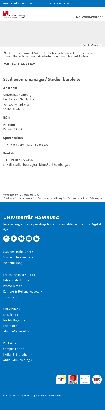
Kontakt (8, 343)
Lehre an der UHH (15, 280)
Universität (10, 309)
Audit (71, 376)
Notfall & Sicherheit (16, 354)
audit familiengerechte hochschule (61, 379)
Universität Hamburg (18, 3)
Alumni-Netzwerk (15, 331)
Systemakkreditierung (97, 376)
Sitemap (94, 198)
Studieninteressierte (16, 257)
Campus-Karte (12, 349)
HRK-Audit (83, 378)
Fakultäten (10, 326)
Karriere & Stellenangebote (21, 292)
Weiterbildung (12, 263)
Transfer (8, 297)
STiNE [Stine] (67, 3)
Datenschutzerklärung (50, 198)
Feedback (9, 198)
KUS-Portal (55, 3)
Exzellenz (9, 315)
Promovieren (11, 286)
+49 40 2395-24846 (21, 160)
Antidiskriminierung (16, 360)
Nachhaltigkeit (13, 320)
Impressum (25, 198)
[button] (93, 3)
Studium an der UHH (17, 252)
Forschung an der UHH (18, 275)
